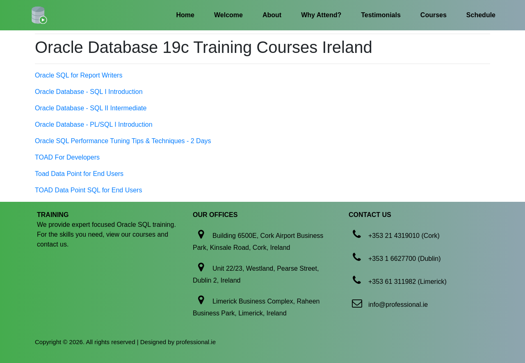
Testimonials (381, 14)
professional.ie (196, 341)
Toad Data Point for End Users (79, 173)
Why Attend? (321, 14)
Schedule (480, 14)
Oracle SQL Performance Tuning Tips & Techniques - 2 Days (123, 140)
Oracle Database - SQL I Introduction (89, 91)
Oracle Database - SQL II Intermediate (90, 108)
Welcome (228, 14)
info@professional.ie (398, 304)
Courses (433, 14)
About (271, 14)
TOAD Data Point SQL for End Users (88, 190)
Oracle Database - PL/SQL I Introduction (94, 124)
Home (185, 14)
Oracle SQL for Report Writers (78, 75)
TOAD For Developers (67, 157)
